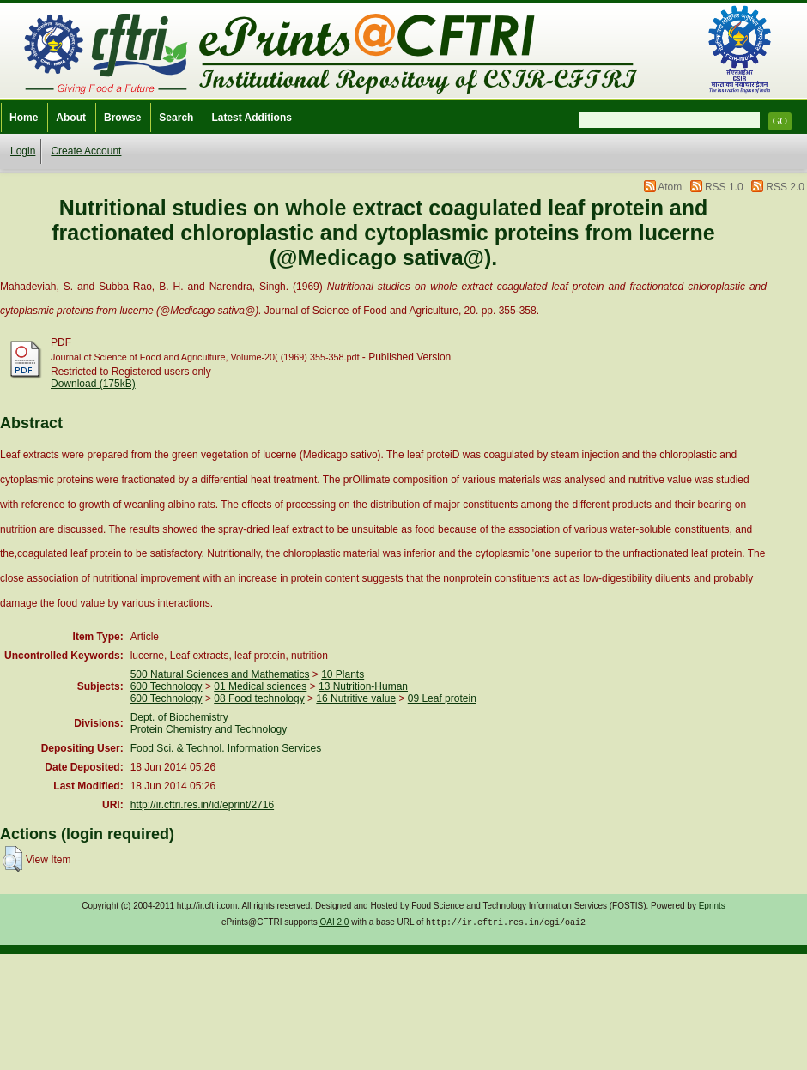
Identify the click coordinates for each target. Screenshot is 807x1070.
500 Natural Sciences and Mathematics (220, 674)
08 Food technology (259, 698)
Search (176, 118)
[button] (12, 859)
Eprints (712, 905)
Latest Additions (251, 118)
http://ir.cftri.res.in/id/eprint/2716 (202, 805)
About (71, 118)
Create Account (86, 151)
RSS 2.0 (785, 187)
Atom (670, 187)
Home (23, 118)
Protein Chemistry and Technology (209, 729)
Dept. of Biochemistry (179, 717)
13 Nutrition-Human (363, 686)
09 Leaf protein (442, 698)
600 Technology (166, 686)
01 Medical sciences (260, 686)
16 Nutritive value (356, 698)
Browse (122, 118)
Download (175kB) (93, 384)
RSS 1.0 (724, 187)
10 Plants (342, 674)
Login (22, 151)
